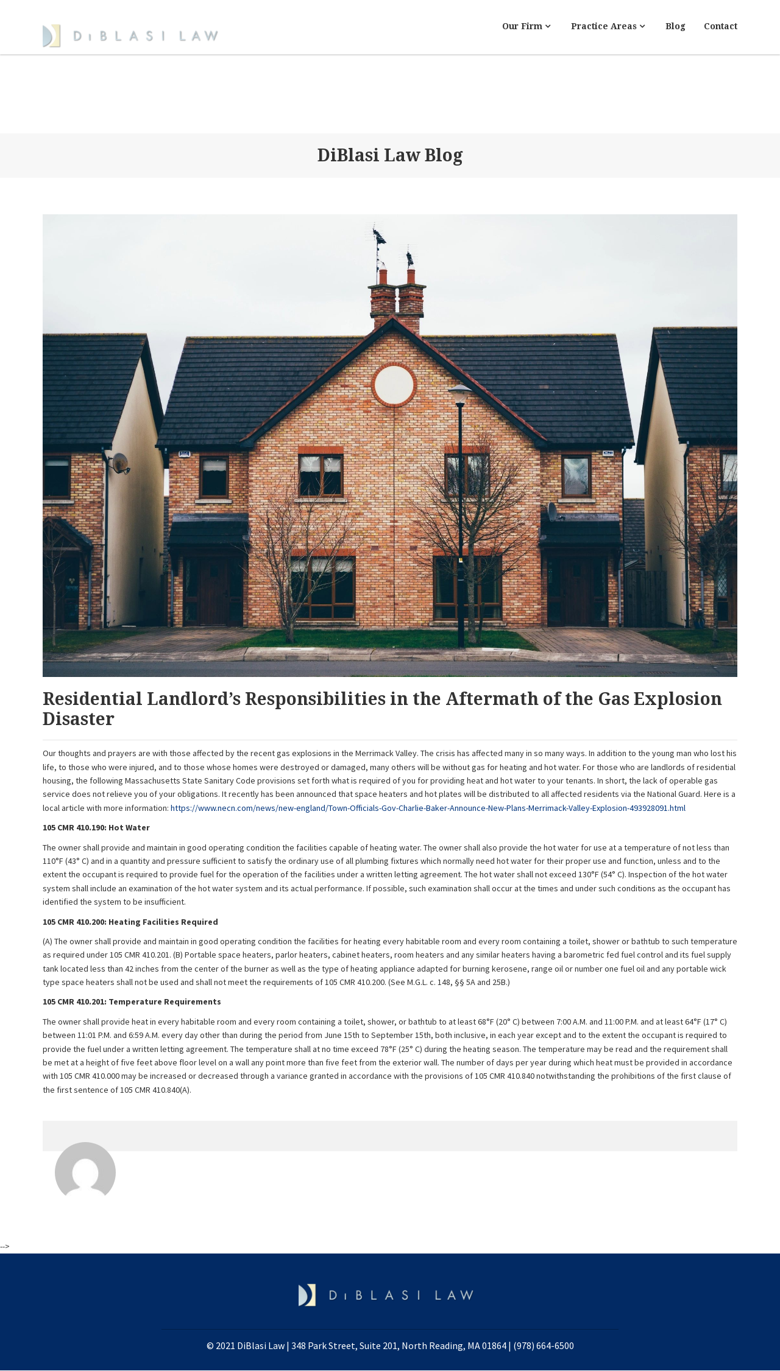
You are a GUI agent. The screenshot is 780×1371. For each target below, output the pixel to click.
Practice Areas (608, 26)
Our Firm (526, 26)
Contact (720, 26)
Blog (675, 26)
